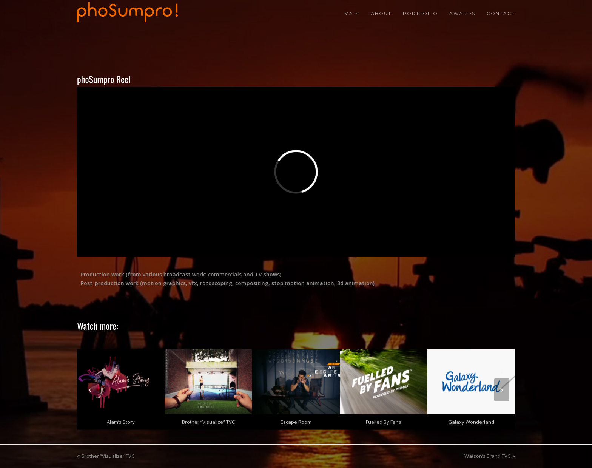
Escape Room (296, 419)
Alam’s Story (121, 419)
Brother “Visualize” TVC (208, 419)
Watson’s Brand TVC (489, 456)
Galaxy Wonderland (471, 419)
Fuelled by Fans (383, 419)
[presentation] (90, 387)
